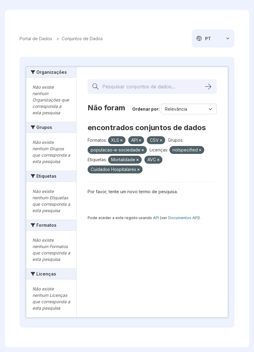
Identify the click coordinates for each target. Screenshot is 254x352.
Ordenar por (145, 109)
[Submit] (208, 86)
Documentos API (183, 217)
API (156, 217)
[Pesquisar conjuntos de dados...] (152, 86)
